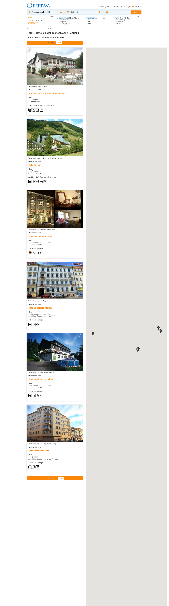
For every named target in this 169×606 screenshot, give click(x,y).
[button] (93, 334)
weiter (59, 42)
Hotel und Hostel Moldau (40, 308)
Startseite (30, 29)
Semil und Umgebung (49, 158)
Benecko (51, 372)
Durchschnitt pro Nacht (42, 106)
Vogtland (39, 86)
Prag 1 (56, 301)
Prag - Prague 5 (47, 229)
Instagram (104, 7)
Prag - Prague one (48, 301)
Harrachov (60, 158)
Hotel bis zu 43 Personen (40, 236)
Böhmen (45, 372)
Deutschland (32, 86)
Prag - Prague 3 (47, 444)
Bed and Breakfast (66, 25)
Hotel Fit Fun (34, 165)
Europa (37, 29)
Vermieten (137, 7)
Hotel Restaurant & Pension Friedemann (47, 93)
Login (126, 7)
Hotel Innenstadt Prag (38, 451)
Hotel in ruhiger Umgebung (41, 379)
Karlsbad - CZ (32, 25)
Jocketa (46, 86)
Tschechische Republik (48, 29)
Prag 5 (55, 229)
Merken (116, 7)
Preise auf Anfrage (35, 248)
